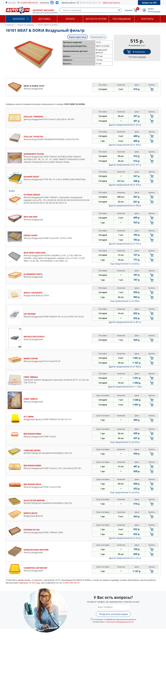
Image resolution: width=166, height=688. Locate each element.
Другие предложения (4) (125, 205)
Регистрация (154, 11)
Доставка (44, 18)
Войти (151, 8)
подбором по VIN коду (29, 582)
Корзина (129, 10)
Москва (12, 2)
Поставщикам (122, 18)
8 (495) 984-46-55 (29, 2)
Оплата (70, 18)
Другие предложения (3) (125, 144)
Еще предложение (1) (125, 263)
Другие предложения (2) (125, 243)
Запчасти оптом (95, 18)
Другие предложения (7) (125, 164)
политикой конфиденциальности (119, 622)
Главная (10, 24)
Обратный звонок (111, 2)
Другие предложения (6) (125, 124)
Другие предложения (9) (125, 184)
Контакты (147, 18)
